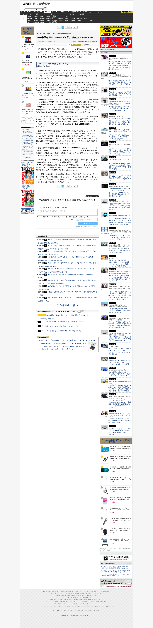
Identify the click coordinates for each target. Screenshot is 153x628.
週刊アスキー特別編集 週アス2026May (27, 164)
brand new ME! (87, 597)
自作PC (73, 12)
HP (73, 16)
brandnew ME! (54, 22)
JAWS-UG (63, 595)
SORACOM (70, 599)
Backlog (73, 20)
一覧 (69, 44)
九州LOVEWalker (90, 606)
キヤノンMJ (36, 22)
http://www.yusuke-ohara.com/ (87, 41)
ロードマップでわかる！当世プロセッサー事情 (52, 33)
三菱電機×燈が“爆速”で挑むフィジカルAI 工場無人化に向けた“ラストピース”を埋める (119, 310)
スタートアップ (93, 12)
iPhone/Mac (55, 12)
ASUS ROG (42, 18)
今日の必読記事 (58, 604)
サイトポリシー (57, 610)
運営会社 (80, 610)
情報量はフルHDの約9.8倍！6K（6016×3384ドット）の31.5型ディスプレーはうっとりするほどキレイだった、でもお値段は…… (119, 263)
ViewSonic (79, 18)
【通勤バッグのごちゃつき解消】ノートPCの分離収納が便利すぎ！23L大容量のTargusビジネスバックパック (119, 278)
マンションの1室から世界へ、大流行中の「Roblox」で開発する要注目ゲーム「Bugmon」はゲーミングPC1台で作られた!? (119, 324)
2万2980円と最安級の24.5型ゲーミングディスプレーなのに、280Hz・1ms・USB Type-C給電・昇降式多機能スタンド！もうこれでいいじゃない (119, 192)
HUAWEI (73, 18)
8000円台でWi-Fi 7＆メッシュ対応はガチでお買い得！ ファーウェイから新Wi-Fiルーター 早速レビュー (119, 83)
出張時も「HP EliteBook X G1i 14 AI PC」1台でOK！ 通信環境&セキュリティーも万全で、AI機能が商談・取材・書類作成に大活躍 (119, 388)
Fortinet (79, 20)
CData (66, 20)
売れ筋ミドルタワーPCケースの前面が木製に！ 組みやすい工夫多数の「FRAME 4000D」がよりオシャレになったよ (119, 151)
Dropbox (60, 20)
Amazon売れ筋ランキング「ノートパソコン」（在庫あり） (27, 31)
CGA (87, 99)
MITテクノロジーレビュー (92, 604)
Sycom (48, 16)
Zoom (91, 20)
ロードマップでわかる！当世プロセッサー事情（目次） (62, 331)
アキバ (82, 12)
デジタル (43, 3)
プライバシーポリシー (70, 610)
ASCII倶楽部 (127, 12)
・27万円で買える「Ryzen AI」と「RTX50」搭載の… (27, 131)
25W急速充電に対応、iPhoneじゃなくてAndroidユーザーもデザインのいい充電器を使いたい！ (119, 108)
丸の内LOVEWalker (100, 606)
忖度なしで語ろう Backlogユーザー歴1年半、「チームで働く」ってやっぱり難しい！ (119, 137)
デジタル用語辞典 (74, 604)
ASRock (60, 18)
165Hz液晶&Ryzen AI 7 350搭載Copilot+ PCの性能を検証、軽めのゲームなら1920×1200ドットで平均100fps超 (119, 166)
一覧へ (129, 563)
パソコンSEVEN (54, 16)
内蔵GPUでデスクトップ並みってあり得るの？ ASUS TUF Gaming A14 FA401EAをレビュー (119, 339)
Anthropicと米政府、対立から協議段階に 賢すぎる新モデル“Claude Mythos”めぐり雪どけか (72, 343)
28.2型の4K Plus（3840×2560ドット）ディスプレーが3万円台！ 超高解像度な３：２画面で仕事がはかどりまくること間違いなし (119, 121)
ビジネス (35, 12)
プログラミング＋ (86, 601)
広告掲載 (96, 610)
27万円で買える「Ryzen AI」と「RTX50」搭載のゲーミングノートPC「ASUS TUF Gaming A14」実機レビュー (79, 340)
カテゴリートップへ (92, 196)
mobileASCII (82, 604)
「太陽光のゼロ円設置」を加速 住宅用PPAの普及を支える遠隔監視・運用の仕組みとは (119, 420)
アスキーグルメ (46, 14)
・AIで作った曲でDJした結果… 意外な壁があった (27, 147)
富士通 (29, 16)
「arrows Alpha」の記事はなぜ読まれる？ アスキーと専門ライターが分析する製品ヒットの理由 (119, 362)
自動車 (62, 12)
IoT (30, 12)
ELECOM (29, 18)
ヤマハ (85, 20)
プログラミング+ (71, 14)
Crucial (67, 18)
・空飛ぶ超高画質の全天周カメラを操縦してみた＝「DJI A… (28, 153)
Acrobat (36, 20)
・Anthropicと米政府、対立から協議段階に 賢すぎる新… (27, 136)
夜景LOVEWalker (81, 606)
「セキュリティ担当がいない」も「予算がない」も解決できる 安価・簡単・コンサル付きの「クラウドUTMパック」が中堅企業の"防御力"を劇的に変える (119, 295)
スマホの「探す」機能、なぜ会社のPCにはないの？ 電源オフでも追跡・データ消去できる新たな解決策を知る (119, 351)
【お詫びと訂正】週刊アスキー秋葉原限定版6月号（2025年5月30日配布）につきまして (116, 571)
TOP (44, 591)
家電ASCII (38, 14)
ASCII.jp (29, 4)
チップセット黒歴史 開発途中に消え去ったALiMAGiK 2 (62, 322)
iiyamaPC (42, 16)
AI (27, 12)
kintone (42, 20)
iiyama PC (73, 593)
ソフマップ (48, 22)
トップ (23, 12)
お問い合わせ (88, 610)
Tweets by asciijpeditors (107, 49)
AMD (36, 18)
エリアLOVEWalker (52, 606)
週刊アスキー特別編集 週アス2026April (27, 186)
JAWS (29, 20)
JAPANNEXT (42, 22)
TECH (41, 12)
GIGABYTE (48, 18)
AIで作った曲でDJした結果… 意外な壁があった (56, 349)
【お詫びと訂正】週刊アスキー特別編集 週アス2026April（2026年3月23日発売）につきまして (115, 567)
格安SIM (32, 14)
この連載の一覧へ (67, 305)
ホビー (68, 12)
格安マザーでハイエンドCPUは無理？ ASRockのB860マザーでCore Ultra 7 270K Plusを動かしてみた (119, 178)
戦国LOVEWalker (110, 606)
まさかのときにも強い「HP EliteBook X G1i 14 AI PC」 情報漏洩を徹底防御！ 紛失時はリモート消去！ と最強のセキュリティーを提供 (119, 403)
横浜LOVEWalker (61, 606)
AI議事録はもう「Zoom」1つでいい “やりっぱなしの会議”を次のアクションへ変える (119, 237)
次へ (75, 27)
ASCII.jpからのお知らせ (108, 563)
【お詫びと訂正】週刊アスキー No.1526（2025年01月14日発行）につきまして (116, 575)
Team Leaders (77, 601)
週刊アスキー (54, 14)
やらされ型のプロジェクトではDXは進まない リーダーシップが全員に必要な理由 (119, 250)
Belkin (85, 18)
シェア (55, 44)
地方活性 (82, 14)
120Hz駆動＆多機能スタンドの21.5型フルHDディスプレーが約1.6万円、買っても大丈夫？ (119, 374)
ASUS (66, 16)
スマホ (86, 12)
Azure (48, 20)
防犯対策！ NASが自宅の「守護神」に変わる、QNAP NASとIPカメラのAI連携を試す (119, 94)
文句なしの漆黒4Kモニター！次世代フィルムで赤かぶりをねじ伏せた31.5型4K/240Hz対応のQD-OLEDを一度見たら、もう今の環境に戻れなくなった (119, 65)
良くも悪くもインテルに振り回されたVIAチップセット (61, 326)
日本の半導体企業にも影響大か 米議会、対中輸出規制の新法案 (62, 346)
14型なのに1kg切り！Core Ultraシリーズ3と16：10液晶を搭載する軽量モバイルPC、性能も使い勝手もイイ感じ (119, 206)
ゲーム (100, 12)
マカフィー (29, 22)
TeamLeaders (62, 14)
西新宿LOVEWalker (71, 606)
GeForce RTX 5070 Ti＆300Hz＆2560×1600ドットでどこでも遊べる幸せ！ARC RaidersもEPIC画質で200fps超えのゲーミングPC (119, 221)
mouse (36, 16)
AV (78, 12)
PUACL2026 (88, 14)
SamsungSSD (53, 18)
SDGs (77, 14)
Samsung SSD (53, 599)
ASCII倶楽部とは (29, 157)
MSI (61, 16)
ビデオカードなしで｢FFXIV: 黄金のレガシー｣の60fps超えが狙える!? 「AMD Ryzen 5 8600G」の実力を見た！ (119, 431)
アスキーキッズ (24, 14)
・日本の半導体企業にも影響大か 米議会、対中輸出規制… (27, 142)
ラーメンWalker (42, 606)
